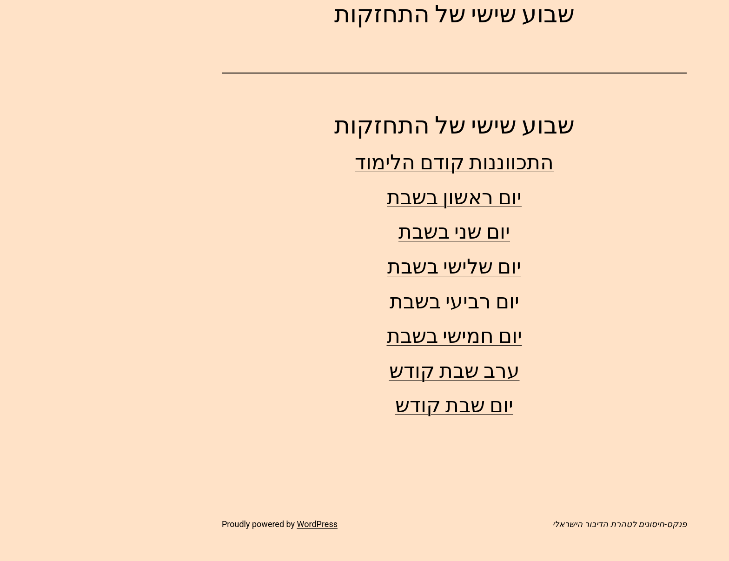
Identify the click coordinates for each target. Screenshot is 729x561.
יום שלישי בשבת (364, 266)
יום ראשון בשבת (364, 197)
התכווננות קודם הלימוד (364, 162)
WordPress (227, 524)
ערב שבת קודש (364, 370)
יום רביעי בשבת (365, 301)
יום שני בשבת (364, 231)
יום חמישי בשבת (364, 335)
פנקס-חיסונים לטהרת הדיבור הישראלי (530, 524)
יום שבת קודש (364, 405)
